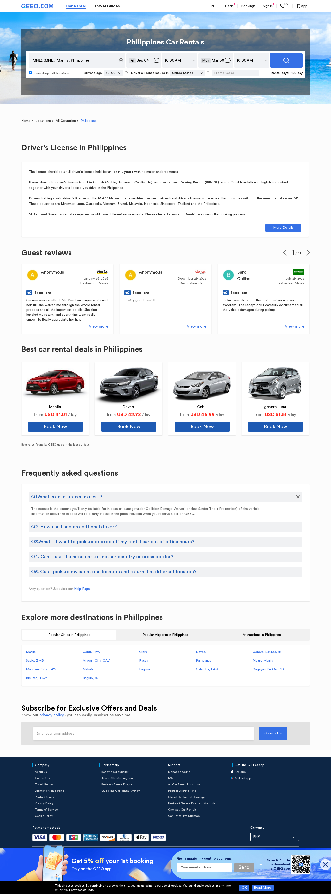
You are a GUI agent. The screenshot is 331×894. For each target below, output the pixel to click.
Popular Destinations (182, 790)
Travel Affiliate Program (117, 778)
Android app (243, 778)
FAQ (171, 778)
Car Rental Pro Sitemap (184, 815)
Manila (31, 652)
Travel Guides (107, 6)
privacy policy (51, 715)
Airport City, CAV (96, 660)
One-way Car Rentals (182, 809)
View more (98, 326)
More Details (283, 227)
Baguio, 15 (90, 678)
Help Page (82, 589)
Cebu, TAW (91, 652)
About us (41, 771)
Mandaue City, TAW (41, 669)
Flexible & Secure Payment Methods (192, 803)
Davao (201, 652)
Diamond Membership (49, 790)
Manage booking (179, 771)
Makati (88, 669)
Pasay (143, 660)
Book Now (55, 426)
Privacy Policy (44, 803)
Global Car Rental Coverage (186, 797)
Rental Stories (44, 797)
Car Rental (76, 6)
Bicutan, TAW (36, 678)
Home (26, 121)
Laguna (144, 669)
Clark (143, 652)
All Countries (66, 121)
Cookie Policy (44, 815)
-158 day (296, 73)
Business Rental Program (118, 784)
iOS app (240, 771)
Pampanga (203, 660)
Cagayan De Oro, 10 (268, 669)
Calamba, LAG (207, 669)
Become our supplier (114, 771)
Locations (43, 121)
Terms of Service (46, 809)
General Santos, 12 (267, 652)
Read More (262, 887)
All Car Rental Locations (184, 784)
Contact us (42, 778)
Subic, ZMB (35, 660)
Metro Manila (263, 660)
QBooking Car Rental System (120, 790)
